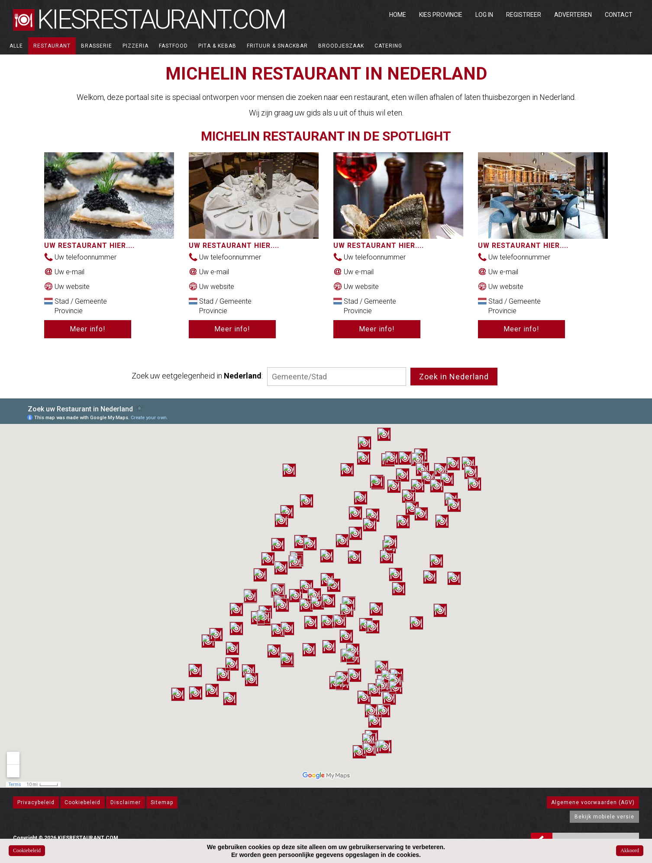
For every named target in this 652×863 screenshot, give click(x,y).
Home (397, 14)
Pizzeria (135, 46)
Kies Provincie (440, 14)
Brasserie (96, 46)
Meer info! (88, 329)
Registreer (523, 14)
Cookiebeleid (82, 802)
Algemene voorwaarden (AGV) (593, 802)
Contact (619, 14)
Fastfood (173, 46)
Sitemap (162, 802)
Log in (484, 14)
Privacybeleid (36, 802)
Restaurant (52, 46)
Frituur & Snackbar (277, 46)
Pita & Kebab (217, 46)
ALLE (16, 46)
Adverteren (573, 14)
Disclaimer (125, 802)
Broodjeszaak (341, 46)
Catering (388, 46)
